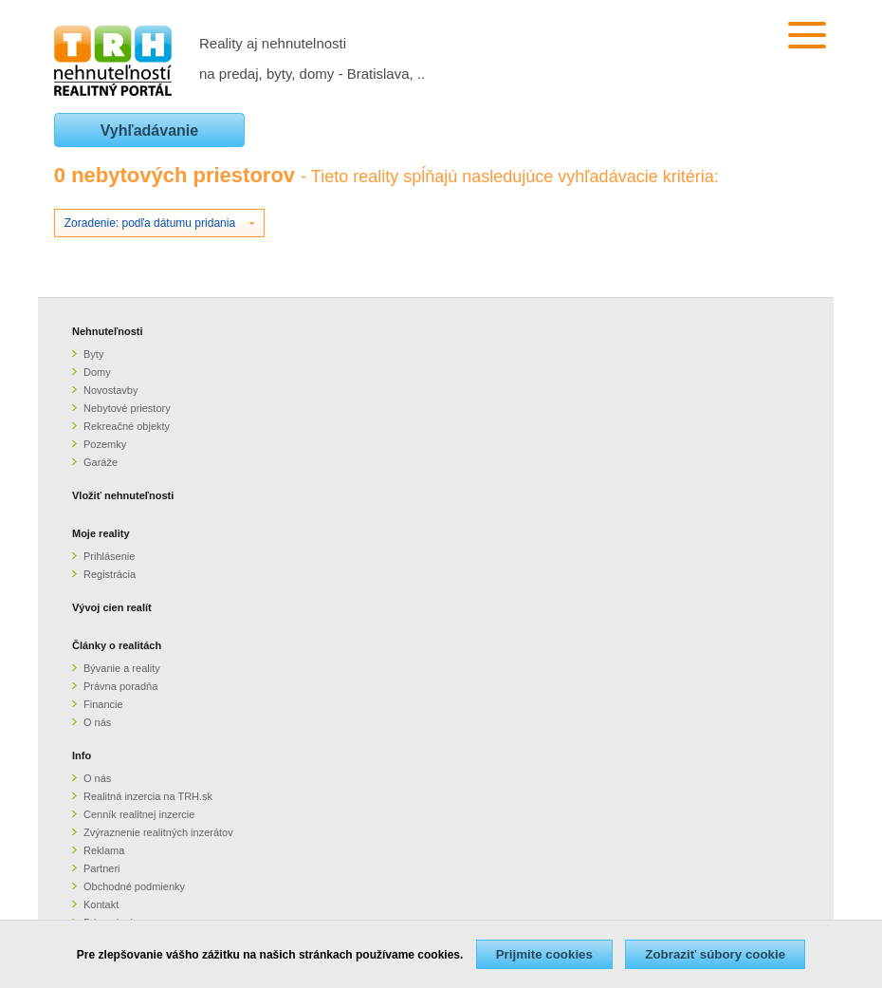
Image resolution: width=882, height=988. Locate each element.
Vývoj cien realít (112, 607)
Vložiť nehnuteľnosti (123, 495)
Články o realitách (116, 645)
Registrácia (109, 574)
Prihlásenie (109, 556)
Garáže (100, 462)
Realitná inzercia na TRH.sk (147, 796)
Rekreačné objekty (126, 426)
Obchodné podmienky (134, 886)
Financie (103, 704)
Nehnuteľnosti (107, 331)
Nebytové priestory (127, 408)
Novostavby (110, 390)
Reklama (103, 850)
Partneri (101, 868)
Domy (97, 372)
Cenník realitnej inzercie (138, 814)
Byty (93, 354)
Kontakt (101, 904)
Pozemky (104, 444)
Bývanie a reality (121, 668)
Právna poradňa (120, 686)
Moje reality (101, 533)
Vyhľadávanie (149, 130)
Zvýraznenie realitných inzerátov (158, 832)
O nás (97, 722)
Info (81, 755)
